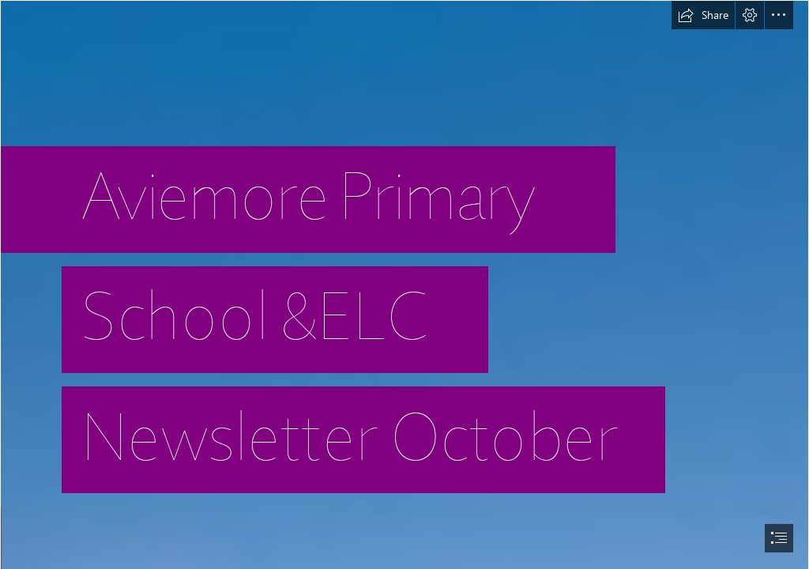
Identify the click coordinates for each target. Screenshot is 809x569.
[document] (404, 284)
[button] (703, 15)
